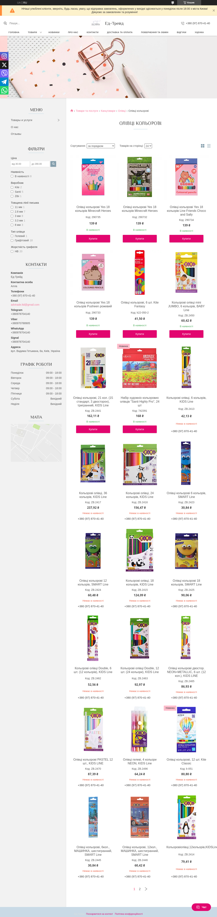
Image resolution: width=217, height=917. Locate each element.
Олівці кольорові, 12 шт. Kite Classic (186, 761)
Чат (201, 907)
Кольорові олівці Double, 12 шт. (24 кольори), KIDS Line (139, 670)
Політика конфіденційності (129, 914)
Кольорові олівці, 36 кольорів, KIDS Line (93, 494)
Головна (13, 32)
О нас (14, 127)
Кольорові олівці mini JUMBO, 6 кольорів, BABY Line (186, 306)
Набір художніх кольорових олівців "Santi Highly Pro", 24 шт (139, 401)
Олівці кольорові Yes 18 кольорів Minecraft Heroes (93, 208)
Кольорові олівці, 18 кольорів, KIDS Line (140, 582)
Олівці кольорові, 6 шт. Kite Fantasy (140, 304)
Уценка (199, 32)
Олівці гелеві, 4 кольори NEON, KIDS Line (139, 761)
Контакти (93, 32)
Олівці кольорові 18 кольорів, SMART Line (186, 582)
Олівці (122, 110)
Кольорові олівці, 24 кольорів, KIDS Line (140, 494)
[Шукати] (5, 23)
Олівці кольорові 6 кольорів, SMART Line (186, 494)
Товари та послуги (87, 110)
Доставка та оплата (120, 32)
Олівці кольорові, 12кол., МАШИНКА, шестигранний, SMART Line (140, 851)
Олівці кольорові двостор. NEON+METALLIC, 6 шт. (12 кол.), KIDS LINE (186, 672)
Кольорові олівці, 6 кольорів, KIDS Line (186, 399)
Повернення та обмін (154, 32)
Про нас (73, 32)
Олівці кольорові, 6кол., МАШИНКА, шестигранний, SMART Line (93, 851)
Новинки (54, 32)
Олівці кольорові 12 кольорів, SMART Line (93, 582)
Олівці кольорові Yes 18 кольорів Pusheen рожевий (93, 304)
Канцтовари (108, 110)
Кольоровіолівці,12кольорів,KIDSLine (186, 847)
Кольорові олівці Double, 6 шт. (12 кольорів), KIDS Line (93, 670)
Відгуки (181, 32)
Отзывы (16, 133)
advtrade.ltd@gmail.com (25, 304)
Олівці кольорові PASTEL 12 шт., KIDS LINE (93, 761)
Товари (32, 32)
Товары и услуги (21, 120)
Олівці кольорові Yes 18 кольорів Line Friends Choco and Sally (186, 210)
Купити (93, 238)
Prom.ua (126, 910)
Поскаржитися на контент (99, 914)
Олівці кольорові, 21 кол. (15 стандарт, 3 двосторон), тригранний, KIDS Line (93, 401)
